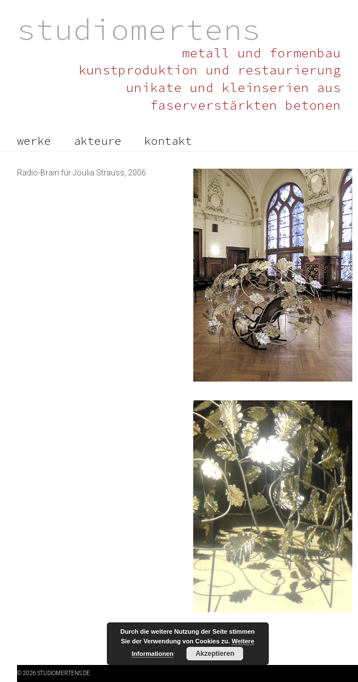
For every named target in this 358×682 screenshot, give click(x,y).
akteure (98, 141)
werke (34, 141)
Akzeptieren (214, 654)
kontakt (168, 141)
